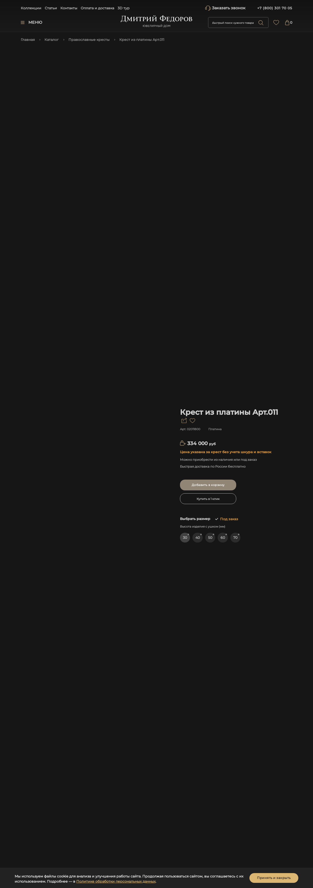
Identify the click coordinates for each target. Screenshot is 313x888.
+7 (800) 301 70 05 (274, 8)
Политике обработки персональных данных (116, 881)
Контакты (68, 8)
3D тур (124, 8)
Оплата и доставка (97, 8)
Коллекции (31, 8)
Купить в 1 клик (208, 499)
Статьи (51, 8)
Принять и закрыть (274, 878)
